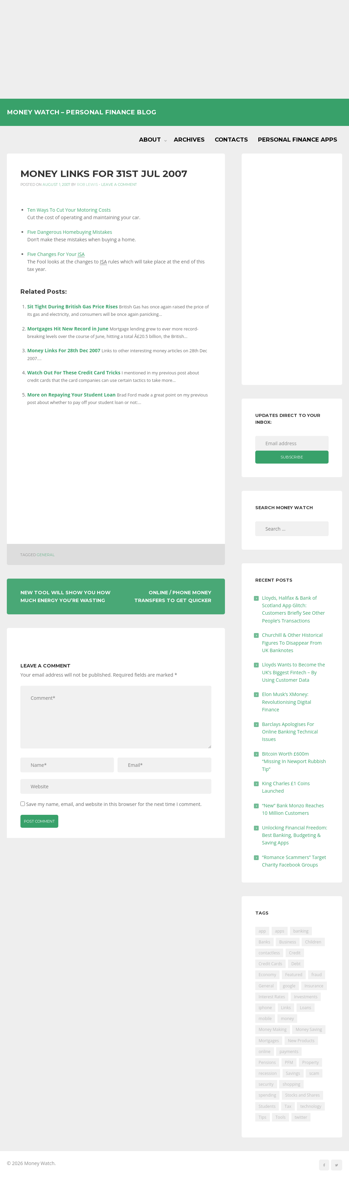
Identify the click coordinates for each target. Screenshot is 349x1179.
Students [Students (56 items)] (267, 1106)
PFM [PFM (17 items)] (289, 1062)
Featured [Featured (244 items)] (293, 975)
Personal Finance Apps (297, 139)
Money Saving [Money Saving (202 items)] (308, 1029)
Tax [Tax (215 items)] (288, 1106)
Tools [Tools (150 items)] (280, 1117)
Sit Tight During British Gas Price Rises (72, 306)
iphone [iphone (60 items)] (265, 1008)
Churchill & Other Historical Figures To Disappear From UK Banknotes (292, 642)
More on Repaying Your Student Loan (71, 394)
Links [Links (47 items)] (286, 1008)
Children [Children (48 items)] (313, 942)
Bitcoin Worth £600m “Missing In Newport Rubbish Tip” (294, 761)
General (46, 555)
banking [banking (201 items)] (301, 931)
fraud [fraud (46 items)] (317, 975)
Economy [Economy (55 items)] (267, 975)
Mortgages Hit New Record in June (67, 328)
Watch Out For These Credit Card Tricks (73, 372)
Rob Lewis (87, 184)
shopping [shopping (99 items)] (291, 1084)
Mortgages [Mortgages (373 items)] (269, 1041)
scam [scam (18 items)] (314, 1073)
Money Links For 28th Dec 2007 (63, 350)
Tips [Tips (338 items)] (263, 1117)
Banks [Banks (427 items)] (264, 942)
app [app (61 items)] (262, 931)
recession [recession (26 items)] (268, 1073)
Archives (189, 139)
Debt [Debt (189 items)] (296, 964)
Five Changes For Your (56, 254)
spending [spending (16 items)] (267, 1095)
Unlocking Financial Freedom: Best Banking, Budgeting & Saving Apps (294, 835)
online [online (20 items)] (265, 1051)
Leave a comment (119, 184)
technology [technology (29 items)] (310, 1106)
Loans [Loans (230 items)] (305, 1008)
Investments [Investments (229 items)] (306, 997)
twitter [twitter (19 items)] (301, 1117)
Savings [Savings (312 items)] (293, 1073)
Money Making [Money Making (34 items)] (273, 1029)
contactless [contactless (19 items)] (269, 953)
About (150, 139)
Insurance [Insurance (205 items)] (314, 986)
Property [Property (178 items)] (310, 1062)
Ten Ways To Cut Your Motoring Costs (69, 210)
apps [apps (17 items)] (279, 931)
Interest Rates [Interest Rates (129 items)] (272, 997)
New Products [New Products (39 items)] (301, 1041)
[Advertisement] (174, 49)
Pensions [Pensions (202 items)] (267, 1062)
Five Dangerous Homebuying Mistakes (69, 232)
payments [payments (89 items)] (288, 1051)
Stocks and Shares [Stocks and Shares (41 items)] (302, 1095)
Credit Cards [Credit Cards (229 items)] (270, 964)
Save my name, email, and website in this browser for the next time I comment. (114, 804)
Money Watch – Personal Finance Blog (81, 112)
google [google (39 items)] (289, 986)
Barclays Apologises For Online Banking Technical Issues (290, 732)
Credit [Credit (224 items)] (295, 953)
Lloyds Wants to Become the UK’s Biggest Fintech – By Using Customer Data (293, 672)
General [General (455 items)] (266, 986)
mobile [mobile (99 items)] (265, 1018)
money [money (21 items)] (287, 1018)
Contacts (231, 139)
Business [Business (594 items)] (287, 942)
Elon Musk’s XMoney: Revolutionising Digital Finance (286, 702)
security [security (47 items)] (266, 1084)
